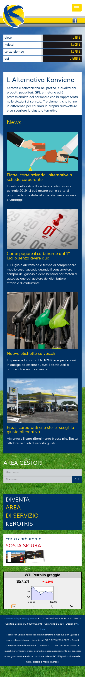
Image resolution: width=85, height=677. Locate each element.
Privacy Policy (29, 618)
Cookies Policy (12, 618)
